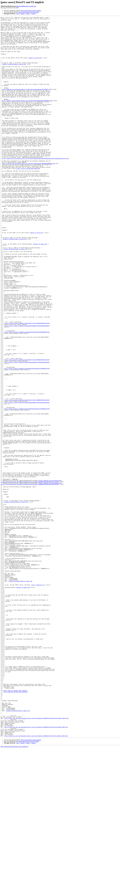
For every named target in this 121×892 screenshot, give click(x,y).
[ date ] (18, 13)
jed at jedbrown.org (38, 698)
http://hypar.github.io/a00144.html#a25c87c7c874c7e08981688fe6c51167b (27, 384)
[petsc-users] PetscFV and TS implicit (31, 10)
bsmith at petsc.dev (35, 66)
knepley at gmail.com (40, 289)
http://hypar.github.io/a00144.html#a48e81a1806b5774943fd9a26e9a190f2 (27, 387)
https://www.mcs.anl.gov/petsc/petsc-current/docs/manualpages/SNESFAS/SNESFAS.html (28, 193)
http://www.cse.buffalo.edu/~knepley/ (16, 827)
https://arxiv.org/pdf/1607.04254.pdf (28, 199)
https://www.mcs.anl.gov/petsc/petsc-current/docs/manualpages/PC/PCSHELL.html (27, 104)
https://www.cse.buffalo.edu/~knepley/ (15, 825)
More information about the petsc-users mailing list (14, 890)
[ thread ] (22, 13)
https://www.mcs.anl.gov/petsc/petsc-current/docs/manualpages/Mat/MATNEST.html (27, 117)
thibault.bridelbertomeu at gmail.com (26, 6)
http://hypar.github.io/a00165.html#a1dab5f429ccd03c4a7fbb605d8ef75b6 (27, 395)
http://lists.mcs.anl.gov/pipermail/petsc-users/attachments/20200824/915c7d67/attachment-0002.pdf (36, 869)
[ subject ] (28, 13)
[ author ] (33, 13)
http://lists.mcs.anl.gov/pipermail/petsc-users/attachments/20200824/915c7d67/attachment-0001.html (36, 858)
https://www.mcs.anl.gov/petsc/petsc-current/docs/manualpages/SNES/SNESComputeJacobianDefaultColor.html (35, 187)
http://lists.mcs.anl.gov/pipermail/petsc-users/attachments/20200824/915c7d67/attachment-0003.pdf (36, 880)
